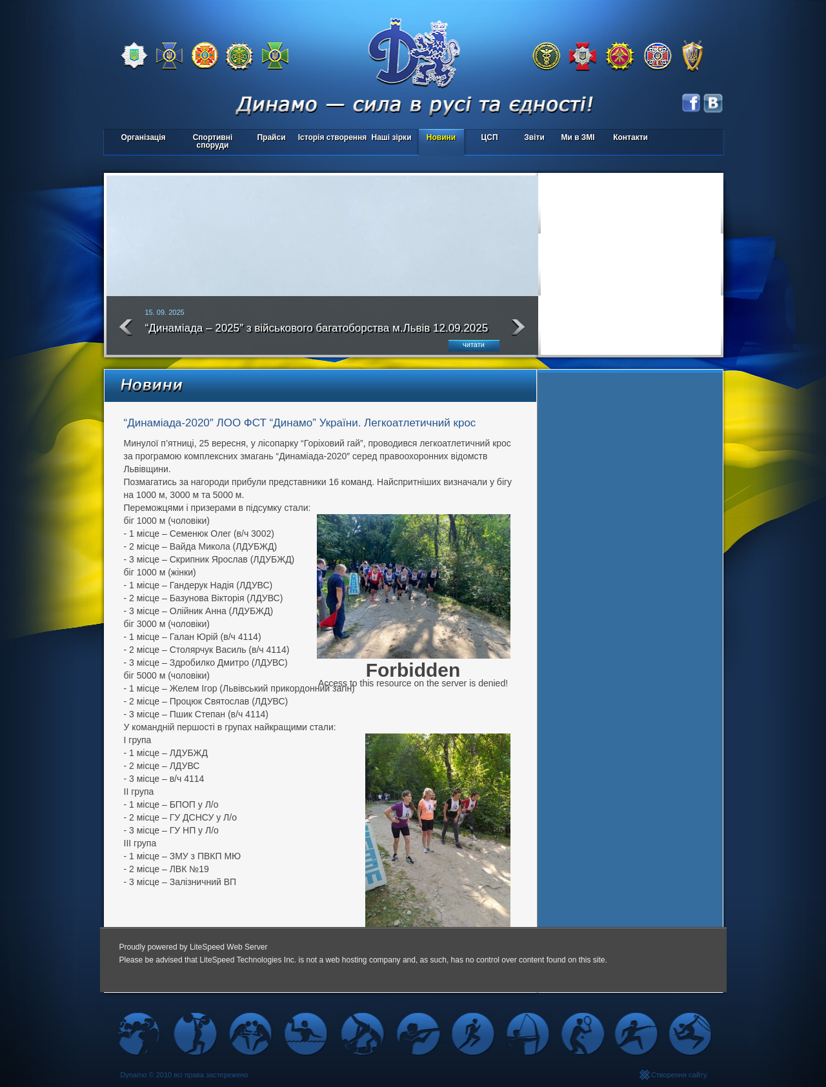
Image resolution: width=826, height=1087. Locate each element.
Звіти (534, 137)
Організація (143, 137)
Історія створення (332, 137)
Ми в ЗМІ (577, 137)
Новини (441, 137)
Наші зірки (389, 138)
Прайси (271, 137)
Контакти (630, 137)
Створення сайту (679, 1075)
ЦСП (487, 138)
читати (474, 344)
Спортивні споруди (213, 141)
